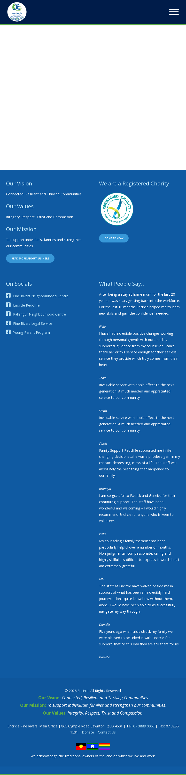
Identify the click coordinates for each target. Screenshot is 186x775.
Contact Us (107, 732)
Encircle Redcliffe (26, 305)
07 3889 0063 (144, 726)
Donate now (113, 238)
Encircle (83, 690)
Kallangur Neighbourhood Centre (39, 314)
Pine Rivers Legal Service (32, 323)
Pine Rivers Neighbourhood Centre (40, 296)
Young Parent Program (31, 332)
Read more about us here (30, 258)
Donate (88, 732)
